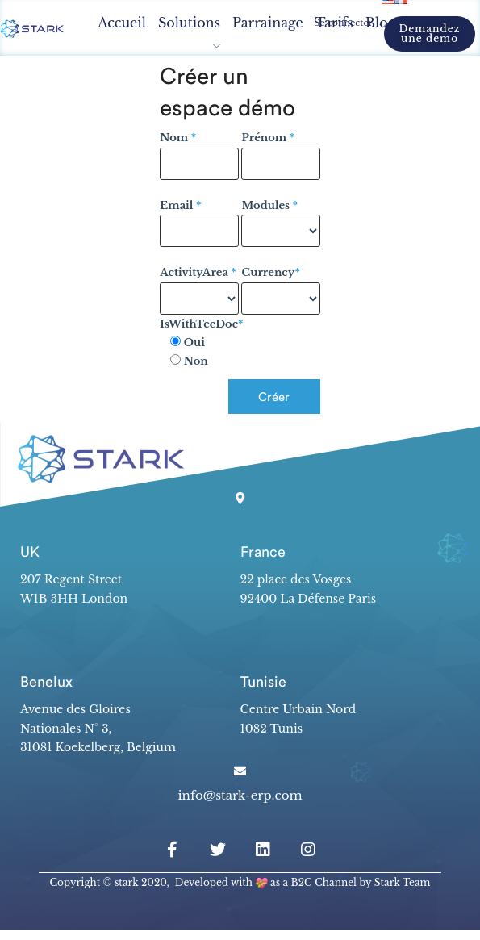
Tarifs (334, 23)
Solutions (189, 23)
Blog (380, 23)
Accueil (122, 23)
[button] (429, 34)
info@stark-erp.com (239, 795)
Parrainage (267, 23)
